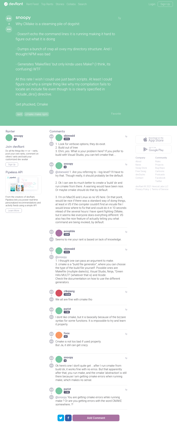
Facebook (160, 178)
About (138, 161)
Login (152, 4)
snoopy (23, 17)
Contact (139, 178)
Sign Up (165, 4)
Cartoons (159, 171)
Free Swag (141, 171)
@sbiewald (62, 172)
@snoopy (61, 257)
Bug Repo (160, 168)
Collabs (71, 4)
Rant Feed (32, 4)
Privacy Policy (142, 189)
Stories (60, 4)
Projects (159, 164)
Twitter (158, 181)
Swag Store (141, 168)
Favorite (116, 113)
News (138, 164)
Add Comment (96, 418)
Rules (158, 161)
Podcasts (160, 174)
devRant (140, 186)
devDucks (140, 174)
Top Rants (47, 4)
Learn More (13, 210)
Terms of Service (160, 189)
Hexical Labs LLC (160, 186)
